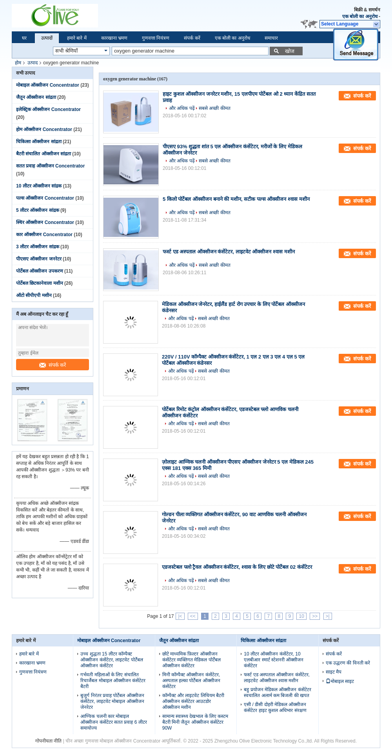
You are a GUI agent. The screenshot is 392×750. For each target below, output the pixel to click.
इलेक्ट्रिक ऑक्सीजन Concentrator (48, 109)
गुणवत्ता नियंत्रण (155, 38)
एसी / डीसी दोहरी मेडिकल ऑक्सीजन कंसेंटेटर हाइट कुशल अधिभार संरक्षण (275, 707)
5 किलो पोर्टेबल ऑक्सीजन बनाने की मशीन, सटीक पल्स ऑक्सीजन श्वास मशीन (236, 199)
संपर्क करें (192, 38)
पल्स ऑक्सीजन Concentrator (45, 198)
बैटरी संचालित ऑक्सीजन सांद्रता (43, 154)
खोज (289, 51)
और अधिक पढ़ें (182, 108)
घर (24, 38)
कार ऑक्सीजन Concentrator (44, 234)
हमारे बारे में (77, 38)
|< (180, 616)
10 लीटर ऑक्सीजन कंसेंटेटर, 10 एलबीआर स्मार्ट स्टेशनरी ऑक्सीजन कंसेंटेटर (273, 659)
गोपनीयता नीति (48, 741)
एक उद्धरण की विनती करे (348, 663)
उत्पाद (32, 63)
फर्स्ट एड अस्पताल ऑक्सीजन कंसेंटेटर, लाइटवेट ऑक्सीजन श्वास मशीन (229, 252)
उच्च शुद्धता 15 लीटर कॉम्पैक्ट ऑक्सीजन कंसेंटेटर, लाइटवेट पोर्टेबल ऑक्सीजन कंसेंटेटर (111, 659)
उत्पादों (47, 38)
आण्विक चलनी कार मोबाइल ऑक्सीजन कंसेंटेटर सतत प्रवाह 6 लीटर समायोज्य (113, 722)
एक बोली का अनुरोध (359, 16)
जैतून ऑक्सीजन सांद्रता (36, 97)
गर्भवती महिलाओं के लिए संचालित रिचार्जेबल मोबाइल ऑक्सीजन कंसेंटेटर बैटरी (112, 680)
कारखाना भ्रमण (114, 38)
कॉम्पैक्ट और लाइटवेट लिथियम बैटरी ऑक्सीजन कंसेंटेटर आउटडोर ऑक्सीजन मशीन (193, 701)
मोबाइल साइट (340, 681)
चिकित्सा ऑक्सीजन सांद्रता (39, 141)
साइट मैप (333, 672)
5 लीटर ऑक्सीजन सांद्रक (37, 210)
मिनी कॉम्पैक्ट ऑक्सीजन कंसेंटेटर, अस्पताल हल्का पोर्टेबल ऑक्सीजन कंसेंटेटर (191, 680)
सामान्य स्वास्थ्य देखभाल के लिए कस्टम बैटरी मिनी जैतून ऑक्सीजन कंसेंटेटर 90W (195, 722)
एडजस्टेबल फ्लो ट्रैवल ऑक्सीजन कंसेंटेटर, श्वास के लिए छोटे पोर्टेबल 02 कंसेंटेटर (237, 567)
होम (18, 63)
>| (328, 616)
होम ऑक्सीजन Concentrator (44, 129)
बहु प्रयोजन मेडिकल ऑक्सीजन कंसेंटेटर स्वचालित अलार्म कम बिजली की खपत (277, 692)
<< (193, 616)
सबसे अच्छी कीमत (214, 108)
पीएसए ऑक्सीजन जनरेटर (39, 259)
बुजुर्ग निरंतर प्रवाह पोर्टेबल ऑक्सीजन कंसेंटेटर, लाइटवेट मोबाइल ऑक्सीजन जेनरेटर (112, 701)
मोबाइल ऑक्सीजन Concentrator (47, 85)
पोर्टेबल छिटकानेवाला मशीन (39, 283)
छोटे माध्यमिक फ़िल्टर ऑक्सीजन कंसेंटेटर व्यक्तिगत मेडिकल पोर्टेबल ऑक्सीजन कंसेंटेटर (191, 659)
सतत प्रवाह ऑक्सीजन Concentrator (50, 166)
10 (301, 616)
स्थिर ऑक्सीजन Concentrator (45, 222)
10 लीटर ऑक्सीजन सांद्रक (39, 186)
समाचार (271, 38)
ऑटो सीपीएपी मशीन (34, 295)
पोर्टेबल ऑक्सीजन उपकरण (39, 271)
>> (315, 616)
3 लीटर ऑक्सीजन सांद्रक (37, 246)
